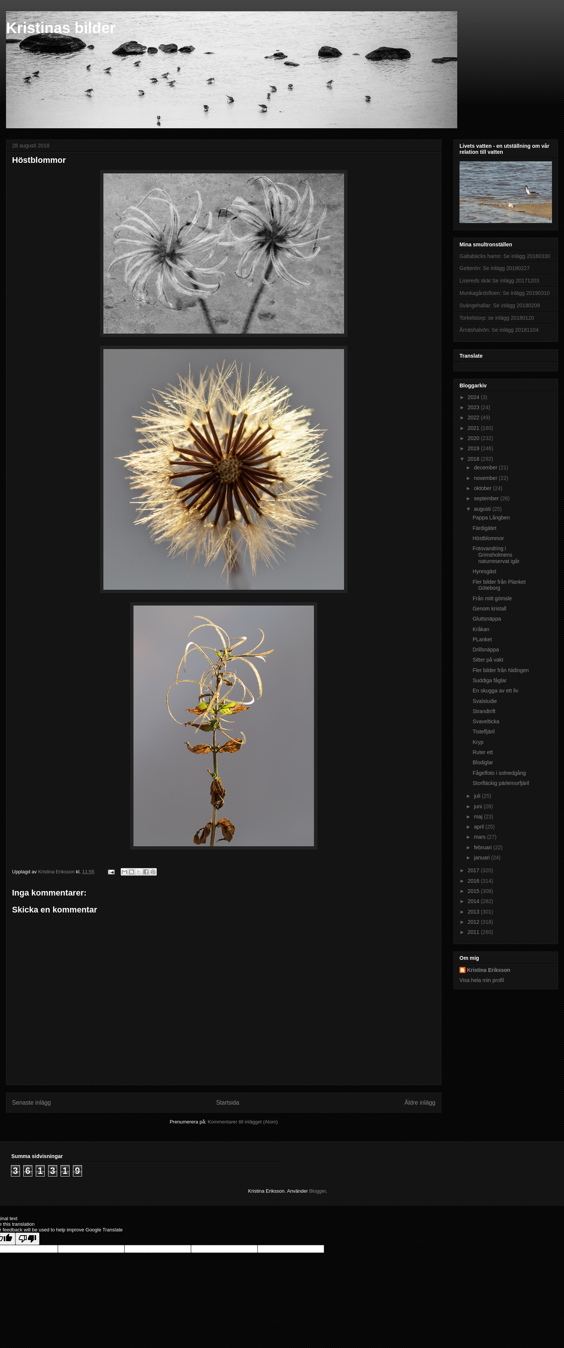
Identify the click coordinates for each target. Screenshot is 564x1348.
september (487, 498)
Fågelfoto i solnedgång (499, 773)
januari (482, 858)
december (486, 468)
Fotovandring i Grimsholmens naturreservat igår (496, 554)
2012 (474, 922)
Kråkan (481, 629)
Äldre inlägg (420, 1102)
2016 (474, 881)
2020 (474, 438)
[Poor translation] (27, 1239)
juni (479, 806)
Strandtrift (484, 711)
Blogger (317, 1191)
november (486, 478)
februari (483, 847)
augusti (483, 509)
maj (479, 817)
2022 (474, 417)
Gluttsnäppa (487, 619)
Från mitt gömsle (492, 598)
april (479, 827)
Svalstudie (485, 701)
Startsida (228, 1102)
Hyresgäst (484, 571)
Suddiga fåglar (489, 680)
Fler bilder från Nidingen (501, 670)
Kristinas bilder (60, 28)
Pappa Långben (491, 518)
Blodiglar (483, 762)
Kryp (478, 742)
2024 (474, 397)
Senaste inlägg (31, 1102)
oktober (483, 488)
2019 (474, 448)
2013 (474, 912)
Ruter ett (483, 752)
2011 (474, 932)
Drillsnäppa (486, 650)
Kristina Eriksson (488, 970)
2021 (474, 428)
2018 (474, 459)
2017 (474, 870)
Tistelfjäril (484, 732)
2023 (474, 407)
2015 (474, 891)
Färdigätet (484, 528)
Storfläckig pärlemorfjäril (501, 783)
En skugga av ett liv (495, 691)
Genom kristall (489, 609)
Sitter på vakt (488, 660)
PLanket (482, 639)
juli (478, 796)
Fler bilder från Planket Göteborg (499, 585)
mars (480, 837)
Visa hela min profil (481, 980)
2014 (474, 901)
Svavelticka (486, 721)
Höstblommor (488, 538)
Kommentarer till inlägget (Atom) (242, 1122)
